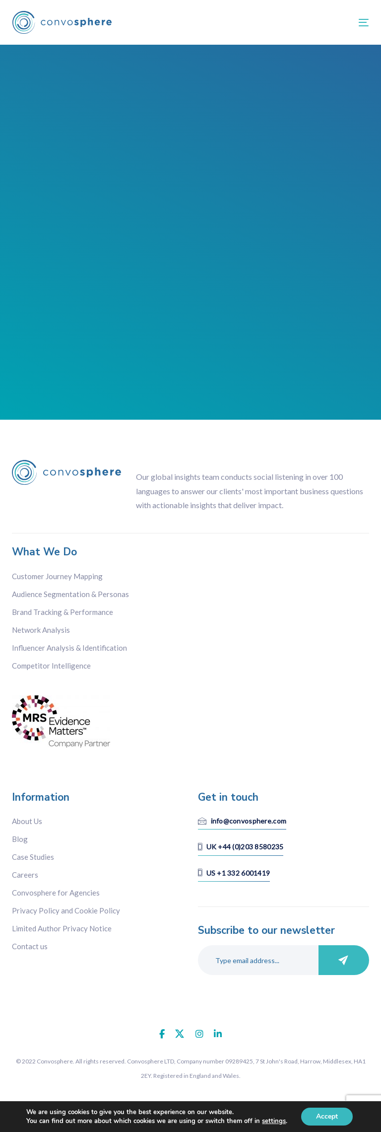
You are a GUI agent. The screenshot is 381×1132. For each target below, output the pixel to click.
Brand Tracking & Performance (62, 611)
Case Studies (33, 856)
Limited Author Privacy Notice (62, 928)
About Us (27, 821)
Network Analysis (41, 629)
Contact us (30, 946)
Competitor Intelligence (51, 665)
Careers (25, 874)
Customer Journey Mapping (57, 576)
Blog (20, 838)
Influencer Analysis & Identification (69, 647)
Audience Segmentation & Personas (70, 594)
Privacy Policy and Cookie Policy (66, 910)
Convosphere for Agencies (56, 892)
